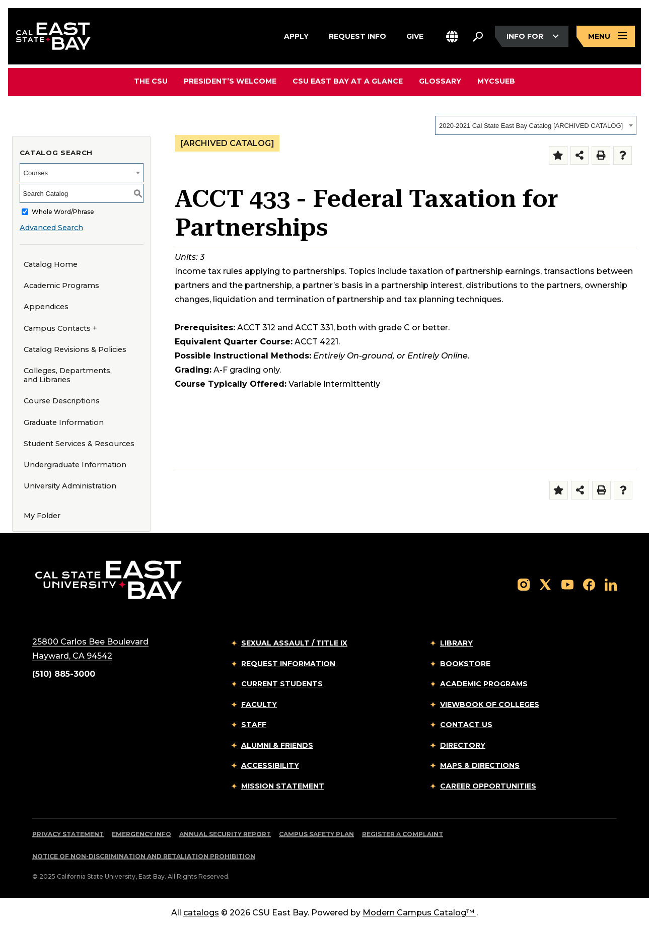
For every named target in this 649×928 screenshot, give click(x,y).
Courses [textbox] (36, 173)
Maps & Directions (480, 765)
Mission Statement (282, 786)
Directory (462, 745)
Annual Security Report (225, 834)
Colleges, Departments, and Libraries (68, 375)
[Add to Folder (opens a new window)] (558, 155)
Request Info (357, 35)
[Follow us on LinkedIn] (611, 584)
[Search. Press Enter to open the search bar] (478, 36)
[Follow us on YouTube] (567, 584)
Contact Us (466, 724)
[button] (452, 36)
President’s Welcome (230, 81)
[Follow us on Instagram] (524, 584)
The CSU (151, 81)
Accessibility (270, 765)
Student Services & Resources (79, 443)
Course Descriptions (62, 400)
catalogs (201, 912)
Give (414, 35)
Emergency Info (141, 834)
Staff (253, 724)
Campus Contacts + (60, 328)
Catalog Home (51, 264)
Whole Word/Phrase (63, 212)
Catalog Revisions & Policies (75, 349)
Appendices (46, 306)
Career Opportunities (488, 786)
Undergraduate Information (75, 464)
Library (456, 643)
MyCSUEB (496, 81)
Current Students (282, 683)
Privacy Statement (68, 834)
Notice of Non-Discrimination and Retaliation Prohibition (143, 856)
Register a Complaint (402, 834)
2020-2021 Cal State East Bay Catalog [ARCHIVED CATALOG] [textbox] (531, 125)
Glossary (440, 81)
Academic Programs (61, 285)
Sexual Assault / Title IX (294, 643)
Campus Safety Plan (316, 834)
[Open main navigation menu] (605, 36)
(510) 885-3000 (63, 674)
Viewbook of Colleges (489, 704)
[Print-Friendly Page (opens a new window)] (601, 155)
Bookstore (465, 663)
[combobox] (535, 125)
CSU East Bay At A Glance (348, 81)
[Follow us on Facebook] (589, 584)
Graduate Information (64, 422)
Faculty (259, 704)
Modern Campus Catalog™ (419, 912)
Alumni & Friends (277, 745)
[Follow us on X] (545, 584)
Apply (296, 35)
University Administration (70, 485)
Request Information (288, 663)
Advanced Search (51, 227)
